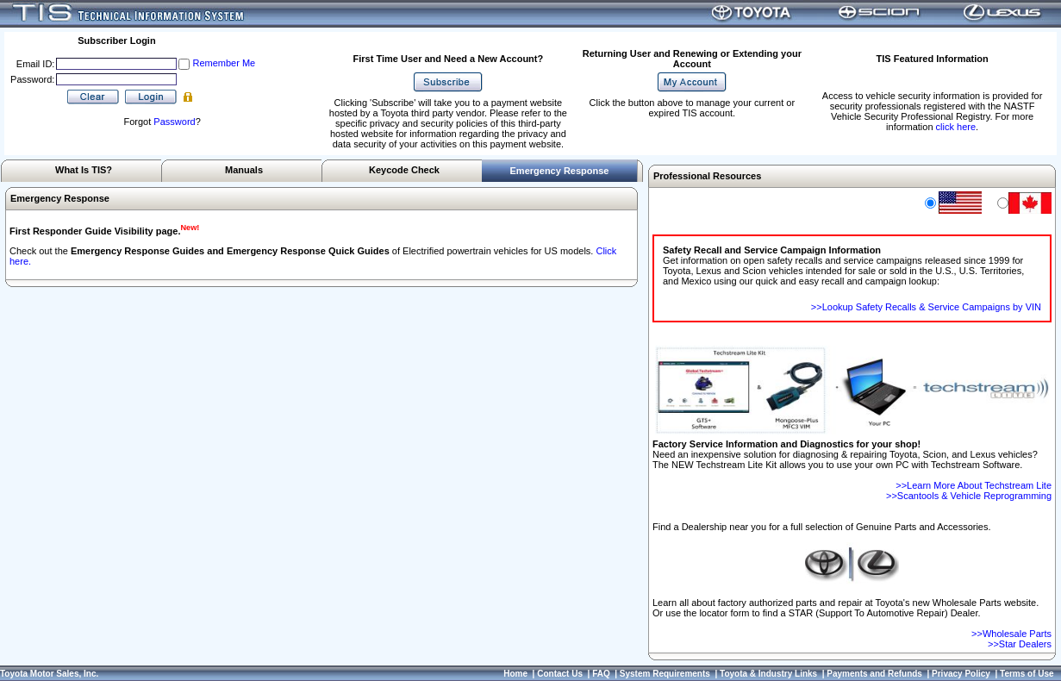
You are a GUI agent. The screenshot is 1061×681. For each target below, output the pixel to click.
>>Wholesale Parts (1011, 633)
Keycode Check (404, 170)
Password (174, 121)
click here (956, 127)
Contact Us (560, 673)
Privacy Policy (961, 673)
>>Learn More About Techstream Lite (974, 485)
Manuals (244, 170)
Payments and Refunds (874, 673)
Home (515, 673)
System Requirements (665, 673)
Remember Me (223, 63)
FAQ (601, 673)
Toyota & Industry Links (768, 673)
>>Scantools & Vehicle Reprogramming (969, 495)
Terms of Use (1027, 673)
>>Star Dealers (1020, 644)
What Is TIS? (83, 170)
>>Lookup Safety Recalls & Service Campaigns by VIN (926, 307)
